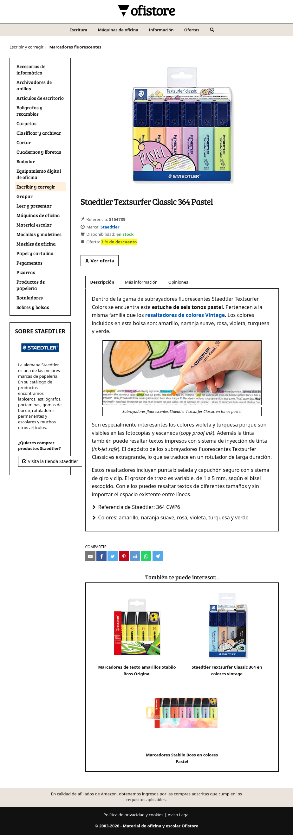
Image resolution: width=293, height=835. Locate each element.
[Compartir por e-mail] (90, 556)
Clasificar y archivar (38, 133)
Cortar (23, 142)
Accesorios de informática (30, 69)
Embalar (25, 161)
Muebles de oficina (36, 244)
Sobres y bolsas (32, 307)
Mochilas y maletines (39, 234)
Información (161, 30)
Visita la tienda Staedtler (50, 461)
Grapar (24, 196)
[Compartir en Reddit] (135, 556)
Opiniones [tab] (178, 282)
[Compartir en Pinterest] (124, 556)
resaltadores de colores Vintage (185, 315)
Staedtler (110, 227)
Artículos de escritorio (40, 98)
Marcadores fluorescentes (75, 47)
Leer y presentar (34, 205)
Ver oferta (99, 260)
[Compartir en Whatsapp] (146, 556)
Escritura (78, 30)
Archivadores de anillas (34, 85)
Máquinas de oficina (118, 30)
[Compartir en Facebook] (101, 556)
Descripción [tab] (102, 282)
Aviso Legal (179, 815)
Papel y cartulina (35, 253)
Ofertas (191, 30)
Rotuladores (29, 297)
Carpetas (26, 123)
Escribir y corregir (26, 47)
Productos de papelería (30, 285)
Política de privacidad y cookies (133, 815)
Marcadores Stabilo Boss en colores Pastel (182, 720)
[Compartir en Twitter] (112, 556)
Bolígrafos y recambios (29, 110)
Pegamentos (29, 263)
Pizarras (25, 272)
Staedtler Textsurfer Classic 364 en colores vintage (227, 633)
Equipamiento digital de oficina (38, 174)
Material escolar (34, 225)
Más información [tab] (141, 282)
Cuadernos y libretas (38, 152)
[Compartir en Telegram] (158, 556)
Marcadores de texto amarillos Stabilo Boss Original (137, 633)
